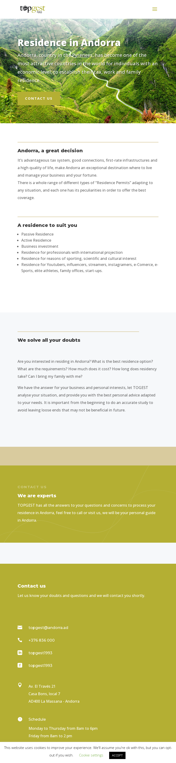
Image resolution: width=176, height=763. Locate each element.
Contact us (39, 98)
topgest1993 (40, 653)
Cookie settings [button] (91, 755)
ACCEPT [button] (117, 755)
